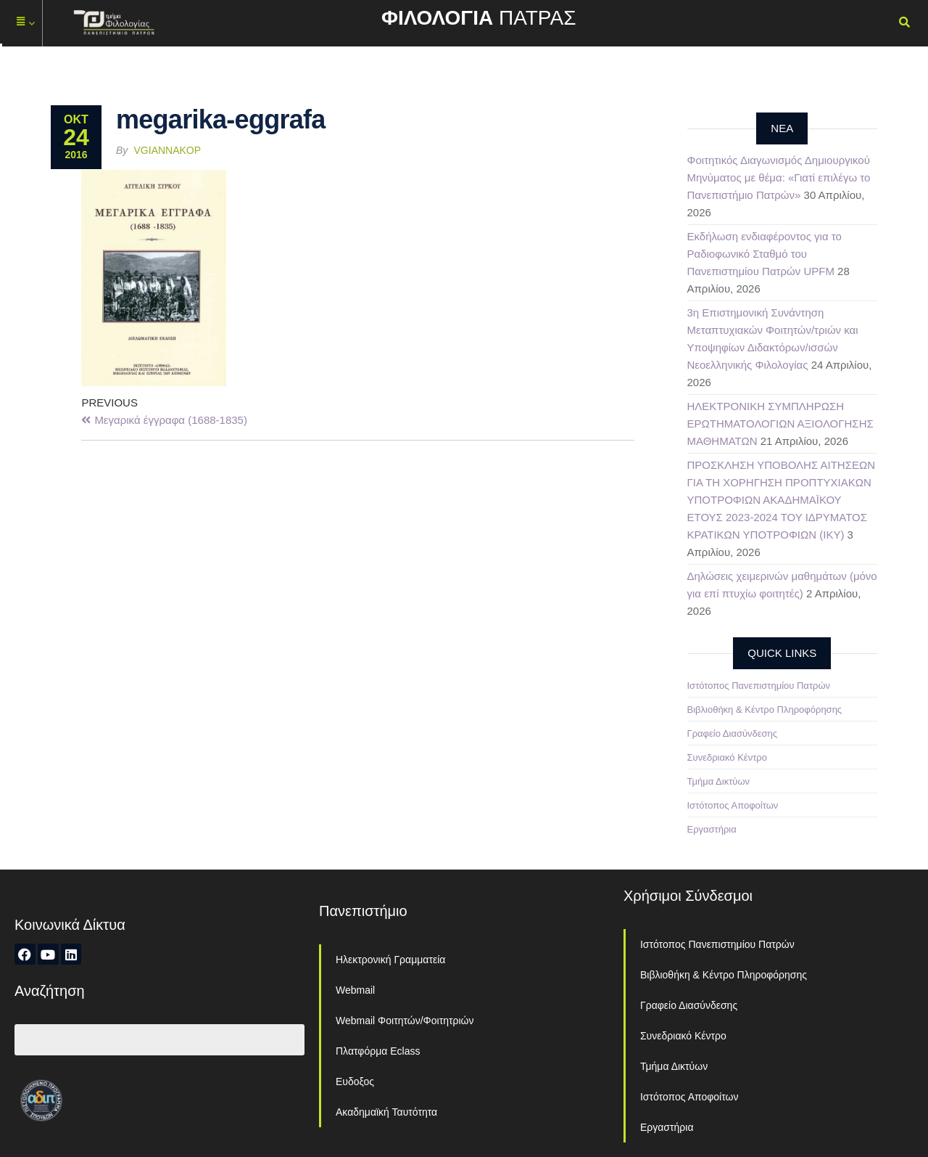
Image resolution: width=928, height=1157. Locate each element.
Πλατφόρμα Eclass (378, 1051)
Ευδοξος (355, 1081)
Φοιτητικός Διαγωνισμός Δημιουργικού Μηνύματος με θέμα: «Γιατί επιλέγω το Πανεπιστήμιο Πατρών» (779, 177)
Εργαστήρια (712, 829)
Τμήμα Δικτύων (718, 781)
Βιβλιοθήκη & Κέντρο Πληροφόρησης (764, 709)
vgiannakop (168, 150)
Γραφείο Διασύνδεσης (732, 733)
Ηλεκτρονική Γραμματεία (390, 959)
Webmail (355, 990)
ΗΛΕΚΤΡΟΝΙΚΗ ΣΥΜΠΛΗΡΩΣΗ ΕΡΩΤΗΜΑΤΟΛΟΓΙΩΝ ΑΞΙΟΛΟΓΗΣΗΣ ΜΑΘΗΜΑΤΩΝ (780, 423)
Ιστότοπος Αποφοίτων (733, 805)
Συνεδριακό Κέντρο (727, 757)
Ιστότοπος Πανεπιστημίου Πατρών (759, 685)
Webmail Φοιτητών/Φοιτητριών (405, 1020)
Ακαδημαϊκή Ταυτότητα (386, 1112)
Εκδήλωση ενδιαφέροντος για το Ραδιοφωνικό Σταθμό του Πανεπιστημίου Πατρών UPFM (764, 253)
